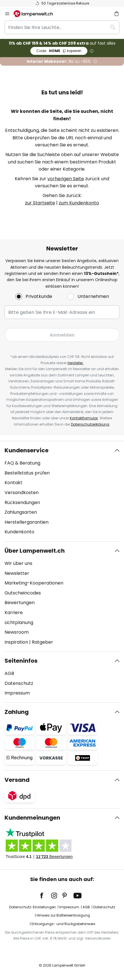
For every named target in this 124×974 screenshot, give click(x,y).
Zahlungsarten (21, 512)
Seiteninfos (21, 661)
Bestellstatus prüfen (27, 473)
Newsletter (17, 573)
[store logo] (37, 13)
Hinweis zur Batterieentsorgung (63, 915)
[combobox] (62, 27)
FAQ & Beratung (22, 463)
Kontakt (13, 482)
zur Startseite (40, 203)
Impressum (17, 693)
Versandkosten (22, 492)
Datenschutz (19, 683)
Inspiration (16, 642)
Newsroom (17, 632)
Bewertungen (20, 602)
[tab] (62, 491)
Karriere (14, 612)
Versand (17, 780)
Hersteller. (76, 362)
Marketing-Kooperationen (34, 583)
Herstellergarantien (27, 522)
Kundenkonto (19, 532)
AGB (9, 673)
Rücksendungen (22, 502)
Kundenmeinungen (32, 818)
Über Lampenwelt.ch (35, 551)
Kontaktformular (84, 418)
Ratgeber (42, 642)
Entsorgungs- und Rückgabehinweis (63, 923)
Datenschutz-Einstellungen (32, 907)
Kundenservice (27, 450)
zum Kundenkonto (79, 203)
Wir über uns (18, 563)
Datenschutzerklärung (90, 424)
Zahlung (17, 712)
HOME (58, 50)
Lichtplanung (19, 622)
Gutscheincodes (23, 593)
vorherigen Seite (65, 178)
